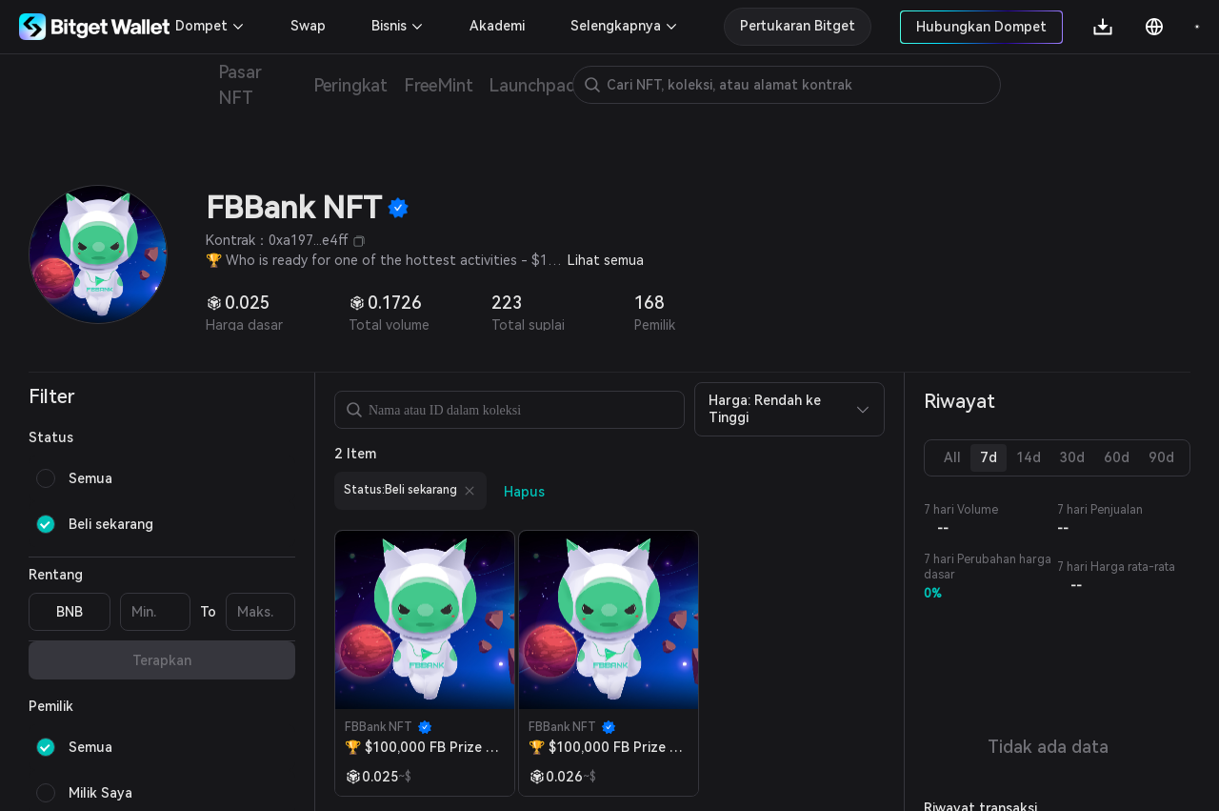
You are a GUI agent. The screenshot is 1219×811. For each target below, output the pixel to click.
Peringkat (351, 85)
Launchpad (532, 85)
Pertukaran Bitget (797, 25)
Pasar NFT (240, 85)
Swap (308, 25)
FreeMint (438, 85)
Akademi (497, 25)
